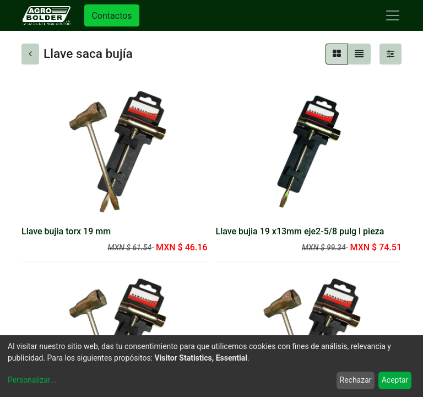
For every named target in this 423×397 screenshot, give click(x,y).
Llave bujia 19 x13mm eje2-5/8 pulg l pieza (300, 231)
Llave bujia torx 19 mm (66, 231)
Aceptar (395, 379)
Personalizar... (32, 379)
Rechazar (356, 379)
